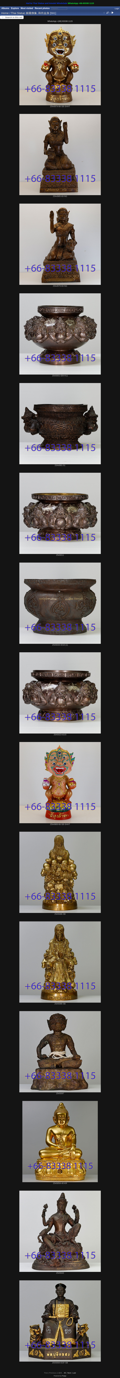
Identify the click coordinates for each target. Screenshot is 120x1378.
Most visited (27, 8)
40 (65, 1373)
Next (69, 1373)
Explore (15, 8)
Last (74, 1373)
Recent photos (42, 8)
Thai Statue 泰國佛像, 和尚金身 (30, 13)
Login (117, 9)
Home (5, 13)
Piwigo (64, 1376)
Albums (5, 8)
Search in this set (13, 17)
